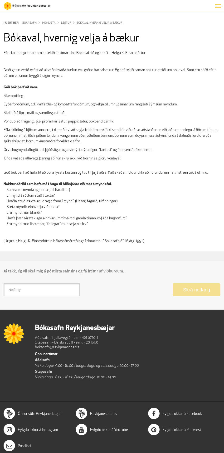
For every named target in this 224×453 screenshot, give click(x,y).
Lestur (66, 22)
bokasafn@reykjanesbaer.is (57, 346)
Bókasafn (29, 22)
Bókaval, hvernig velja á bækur (99, 22)
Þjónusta (49, 22)
